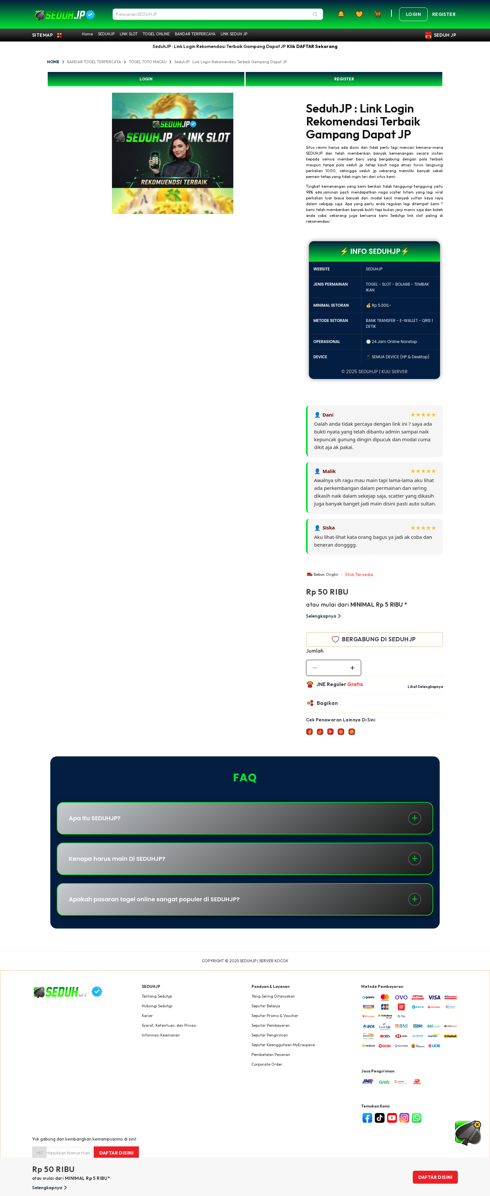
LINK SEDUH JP (234, 33)
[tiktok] (380, 1118)
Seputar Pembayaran (270, 1025)
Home (87, 33)
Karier (147, 1015)
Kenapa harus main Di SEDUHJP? (117, 859)
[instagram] (404, 1118)
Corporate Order (266, 1064)
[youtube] (392, 1118)
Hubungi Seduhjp (157, 1005)
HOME (53, 61)
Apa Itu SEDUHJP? (95, 818)
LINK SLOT (129, 33)
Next (238, 154)
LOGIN (146, 79)
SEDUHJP (106, 33)
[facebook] (367, 1118)
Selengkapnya (324, 616)
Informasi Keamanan (161, 1035)
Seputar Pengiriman (269, 1035)
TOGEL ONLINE (156, 33)
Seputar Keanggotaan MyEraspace (283, 1044)
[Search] (315, 14)
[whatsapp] (416, 1118)
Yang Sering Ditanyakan (273, 996)
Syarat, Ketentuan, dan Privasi (169, 1025)
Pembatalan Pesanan (270, 1054)
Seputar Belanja (265, 1005)
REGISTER (344, 79)
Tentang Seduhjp (157, 996)
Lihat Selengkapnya (425, 686)
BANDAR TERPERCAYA (195, 33)
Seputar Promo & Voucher (274, 1015)
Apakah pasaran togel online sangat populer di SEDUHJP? (154, 899)
